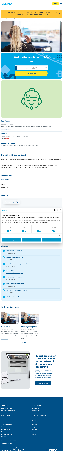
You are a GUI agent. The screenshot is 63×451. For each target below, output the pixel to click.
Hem (3, 18)
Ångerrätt (34, 420)
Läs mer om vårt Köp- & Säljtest (14, 273)
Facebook (34, 429)
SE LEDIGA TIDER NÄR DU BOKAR (37, 15)
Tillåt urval (31, 239)
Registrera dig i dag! (43, 383)
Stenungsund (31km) (29, 327)
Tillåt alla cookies (51, 239)
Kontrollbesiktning (6, 408)
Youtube (34, 432)
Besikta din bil (35, 408)
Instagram (34, 427)
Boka (55, 3)
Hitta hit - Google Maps (11, 202)
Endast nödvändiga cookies (11, 239)
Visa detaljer (55, 235)
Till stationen (4, 339)
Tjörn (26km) (6, 327)
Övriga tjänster (5, 415)
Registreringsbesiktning (8, 410)
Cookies (3, 436)
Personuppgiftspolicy (7, 434)
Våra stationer (9, 18)
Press (2, 432)
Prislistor (34, 413)
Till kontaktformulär (7, 443)
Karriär (33, 418)
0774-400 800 (5, 179)
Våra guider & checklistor (39, 415)
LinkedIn (34, 434)
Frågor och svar (5, 429)
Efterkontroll (4, 413)
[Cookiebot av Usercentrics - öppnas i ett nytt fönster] (55, 210)
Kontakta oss (5, 427)
